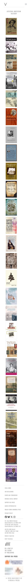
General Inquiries (9, 536)
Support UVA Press (10, 502)
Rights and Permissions (11, 495)
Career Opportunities (10, 506)
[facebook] (6, 517)
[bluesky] (9, 517)
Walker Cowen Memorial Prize (13, 509)
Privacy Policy (9, 513)
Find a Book (8, 488)
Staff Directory (9, 539)
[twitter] (11, 517)
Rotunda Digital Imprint (11, 498)
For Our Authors (9, 491)
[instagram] (14, 517)
